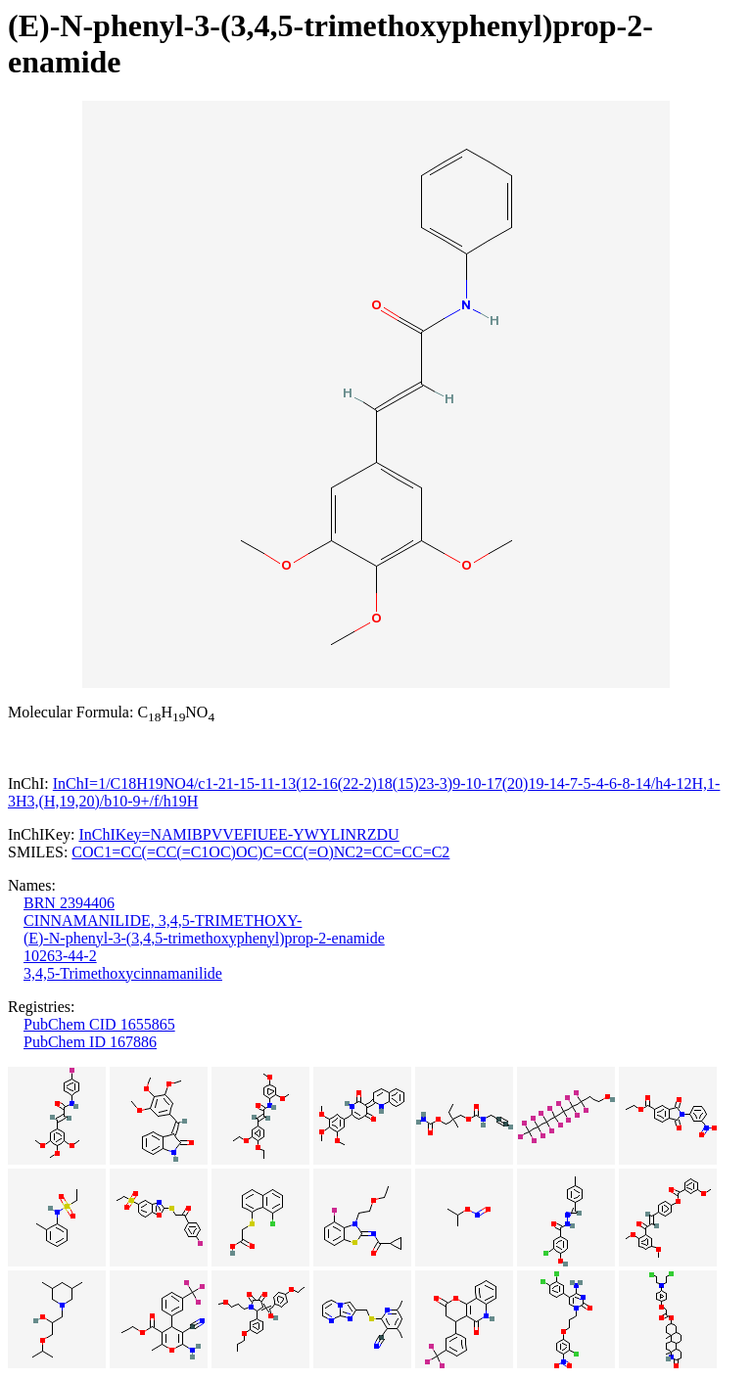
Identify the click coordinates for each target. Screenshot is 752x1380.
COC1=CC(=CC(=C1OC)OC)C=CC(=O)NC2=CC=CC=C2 (260, 852)
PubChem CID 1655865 (99, 1024)
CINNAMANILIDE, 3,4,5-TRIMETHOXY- (163, 920)
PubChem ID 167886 (90, 1042)
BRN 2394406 (69, 903)
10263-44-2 (60, 955)
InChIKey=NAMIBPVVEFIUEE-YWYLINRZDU (238, 834)
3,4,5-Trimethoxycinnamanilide (123, 973)
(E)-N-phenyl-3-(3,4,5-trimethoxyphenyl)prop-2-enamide (204, 938)
